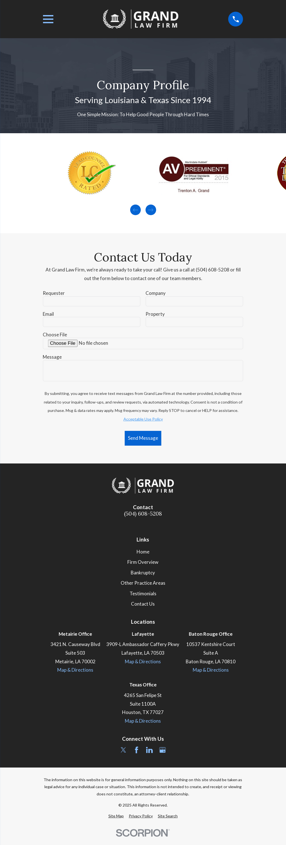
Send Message (143, 438)
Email (48, 314)
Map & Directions (75, 670)
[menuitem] (116, 816)
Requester (54, 293)
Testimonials (143, 593)
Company (156, 293)
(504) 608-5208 (143, 513)
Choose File (55, 334)
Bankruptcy (143, 573)
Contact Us (143, 604)
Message (52, 357)
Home (143, 552)
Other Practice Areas (143, 583)
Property (155, 314)
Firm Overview (142, 562)
